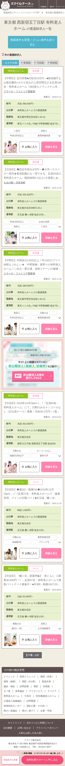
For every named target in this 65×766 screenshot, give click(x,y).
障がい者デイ (29, 710)
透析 (36, 686)
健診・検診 (9, 686)
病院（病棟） (10, 681)
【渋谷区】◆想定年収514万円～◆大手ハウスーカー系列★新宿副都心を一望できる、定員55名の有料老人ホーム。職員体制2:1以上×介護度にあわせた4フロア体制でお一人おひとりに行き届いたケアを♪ (32, 174)
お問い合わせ (24, 728)
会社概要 (7, 728)
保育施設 (19, 691)
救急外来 (46, 681)
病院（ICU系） (29, 681)
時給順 (53, 62)
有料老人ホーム (11, 696)
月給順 (40, 62)
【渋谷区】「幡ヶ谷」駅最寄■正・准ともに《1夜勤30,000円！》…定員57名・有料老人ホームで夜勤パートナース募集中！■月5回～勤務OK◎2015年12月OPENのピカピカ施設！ (32, 580)
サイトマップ (14, 722)
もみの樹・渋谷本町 (14, 182)
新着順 (27, 62)
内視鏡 (46, 686)
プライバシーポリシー (47, 728)
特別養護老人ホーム (46, 696)
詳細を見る (51, 146)
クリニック (9, 676)
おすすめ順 (11, 62)
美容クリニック (28, 676)
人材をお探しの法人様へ (30, 733)
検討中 (52, 5)
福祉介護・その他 (36, 706)
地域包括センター (13, 706)
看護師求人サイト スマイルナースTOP (21, 12)
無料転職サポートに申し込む (42, 758)
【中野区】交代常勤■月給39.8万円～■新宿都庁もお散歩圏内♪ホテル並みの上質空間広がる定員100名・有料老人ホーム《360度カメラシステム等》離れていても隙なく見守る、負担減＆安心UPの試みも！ (32, 83)
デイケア (52, 691)
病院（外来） (47, 676)
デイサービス (36, 691)
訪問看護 (31, 701)
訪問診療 (24, 686)
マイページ (60, 7)
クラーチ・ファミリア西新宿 (19, 91)
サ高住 (27, 696)
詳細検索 (43, 7)
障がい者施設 (10, 710)
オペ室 (7, 691)
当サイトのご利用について (40, 722)
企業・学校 (46, 710)
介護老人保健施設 (13, 701)
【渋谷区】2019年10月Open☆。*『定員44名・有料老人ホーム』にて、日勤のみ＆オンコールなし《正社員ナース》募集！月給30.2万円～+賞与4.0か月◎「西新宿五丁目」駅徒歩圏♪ (32, 408)
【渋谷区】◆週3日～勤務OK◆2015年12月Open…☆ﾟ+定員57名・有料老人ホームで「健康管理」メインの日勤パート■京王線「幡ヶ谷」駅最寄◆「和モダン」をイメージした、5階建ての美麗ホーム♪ (32, 494)
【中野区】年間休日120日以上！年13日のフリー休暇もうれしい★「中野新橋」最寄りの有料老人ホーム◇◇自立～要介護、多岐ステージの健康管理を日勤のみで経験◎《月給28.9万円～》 (32, 265)
